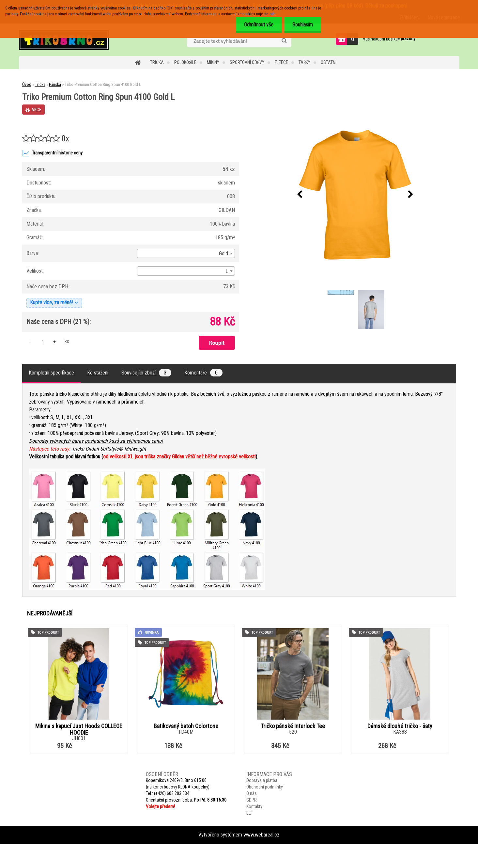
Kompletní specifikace (51, 373)
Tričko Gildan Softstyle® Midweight (109, 449)
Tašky (304, 62)
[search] (284, 41)
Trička (157, 62)
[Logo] (64, 40)
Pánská (55, 84)
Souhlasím (302, 25)
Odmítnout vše (258, 25)
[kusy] (42, 341)
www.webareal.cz (261, 835)
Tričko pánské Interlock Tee (293, 726)
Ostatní (328, 62)
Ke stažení (97, 373)
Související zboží (146, 373)
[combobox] (186, 253)
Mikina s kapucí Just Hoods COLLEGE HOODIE (78, 729)
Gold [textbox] (223, 253)
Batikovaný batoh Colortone (186, 726)
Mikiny (213, 62)
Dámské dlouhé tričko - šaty (399, 726)
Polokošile (185, 62)
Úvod (26, 84)
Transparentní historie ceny (52, 153)
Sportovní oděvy (247, 62)
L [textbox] (226, 271)
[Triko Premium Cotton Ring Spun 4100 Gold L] (355, 195)
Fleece (281, 62)
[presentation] (299, 194)
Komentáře (203, 373)
